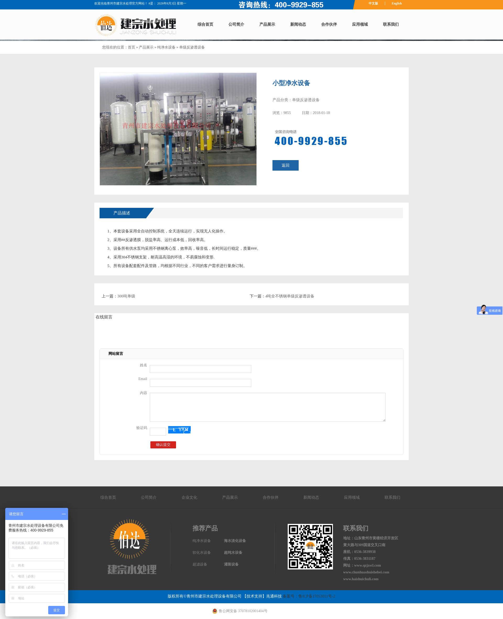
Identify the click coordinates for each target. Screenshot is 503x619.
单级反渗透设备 (192, 47)
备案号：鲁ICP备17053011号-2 (308, 596)
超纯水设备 (233, 553)
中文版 (373, 3)
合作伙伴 (329, 24)
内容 (143, 393)
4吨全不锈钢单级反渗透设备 (290, 296)
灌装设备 (231, 564)
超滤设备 (200, 564)
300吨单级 (126, 296)
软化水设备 (202, 553)
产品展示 (267, 24)
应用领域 (360, 24)
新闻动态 (298, 24)
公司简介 (236, 24)
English (397, 3)
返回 (285, 165)
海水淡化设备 (235, 541)
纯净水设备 (166, 47)
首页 (131, 47)
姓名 (143, 365)
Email (142, 379)
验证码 (141, 428)
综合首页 (205, 24)
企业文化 (189, 497)
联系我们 (391, 24)
